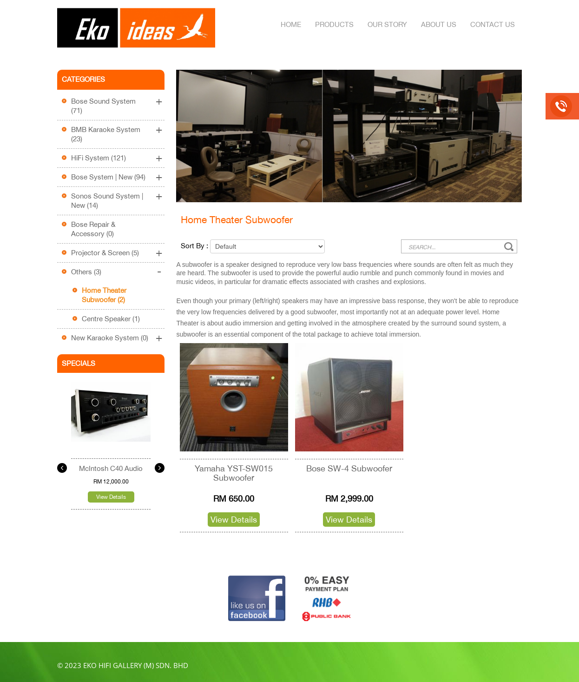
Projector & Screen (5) (105, 253)
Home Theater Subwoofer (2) (104, 295)
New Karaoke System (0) (109, 338)
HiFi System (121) (98, 158)
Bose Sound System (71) (103, 105)
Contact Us (492, 24)
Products (334, 24)
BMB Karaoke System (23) (105, 134)
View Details (111, 497)
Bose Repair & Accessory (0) (93, 229)
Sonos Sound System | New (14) (107, 200)
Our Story (387, 24)
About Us (438, 24)
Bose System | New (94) (108, 177)
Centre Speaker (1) (111, 319)
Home (291, 24)
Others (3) (86, 272)
